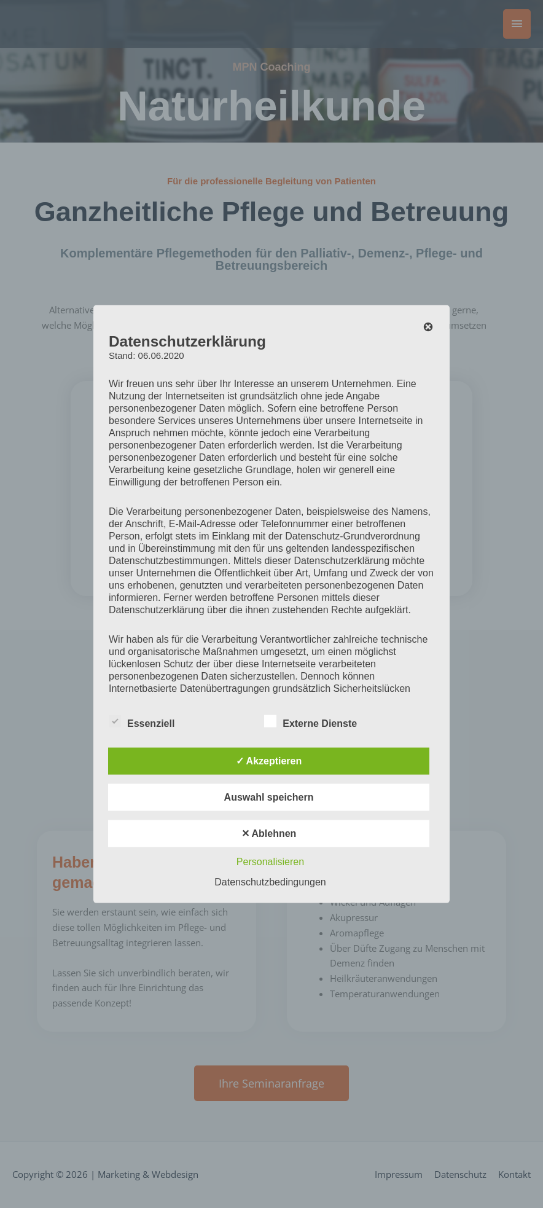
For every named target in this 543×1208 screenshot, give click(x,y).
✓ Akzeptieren (269, 760)
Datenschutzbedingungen (270, 881)
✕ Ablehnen (269, 833)
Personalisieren (270, 861)
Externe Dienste (310, 720)
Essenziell (141, 720)
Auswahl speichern (269, 796)
